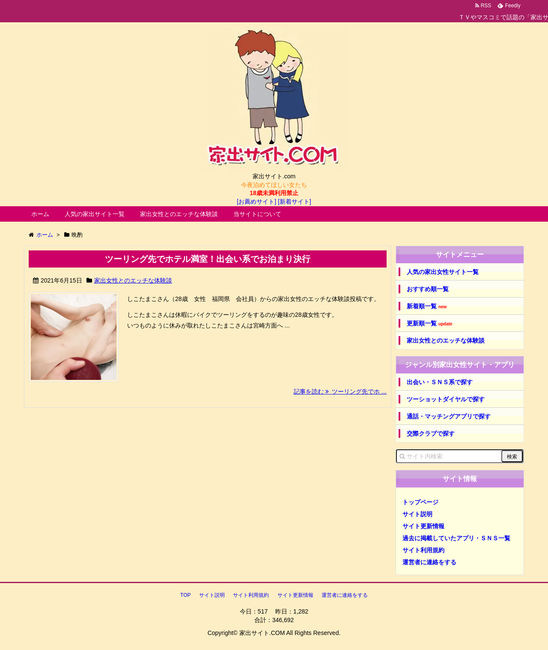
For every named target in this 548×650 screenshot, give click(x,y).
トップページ (420, 502)
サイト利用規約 (423, 550)
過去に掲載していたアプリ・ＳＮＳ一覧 (456, 538)
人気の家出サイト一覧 (95, 214)
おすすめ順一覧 (428, 289)
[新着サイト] (294, 201)
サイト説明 (417, 514)
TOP (185, 595)
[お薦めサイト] (256, 201)
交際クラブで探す (431, 433)
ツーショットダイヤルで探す (446, 399)
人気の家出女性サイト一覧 (443, 272)
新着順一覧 (427, 306)
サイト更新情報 (423, 526)
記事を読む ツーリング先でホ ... (340, 391)
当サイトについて (257, 214)
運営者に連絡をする (429, 562)
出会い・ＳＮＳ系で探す (440, 382)
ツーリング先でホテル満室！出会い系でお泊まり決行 (207, 259)
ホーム (40, 214)
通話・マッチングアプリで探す (449, 416)
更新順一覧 (430, 323)
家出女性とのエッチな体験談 (179, 214)
